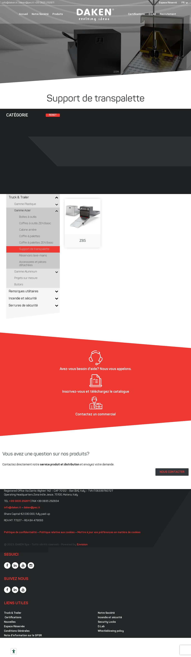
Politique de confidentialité (20, 532)
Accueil (23, 14)
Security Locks (107, 622)
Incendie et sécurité (110, 617)
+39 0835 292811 (44, 3)
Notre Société (40, 14)
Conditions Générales (17, 631)
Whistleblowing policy (111, 631)
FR (183, 3)
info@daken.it (9, 3)
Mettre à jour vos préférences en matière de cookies (108, 532)
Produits (57, 14)
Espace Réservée (14, 626)
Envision (82, 544)
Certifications (136, 14)
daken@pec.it (26, 3)
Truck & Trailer (12, 613)
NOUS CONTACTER (172, 472)
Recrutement (168, 14)
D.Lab (101, 626)
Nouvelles (10, 622)
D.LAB (152, 14)
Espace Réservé (168, 3)
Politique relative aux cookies (57, 532)
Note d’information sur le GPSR (23, 635)
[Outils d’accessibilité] (14, 651)
